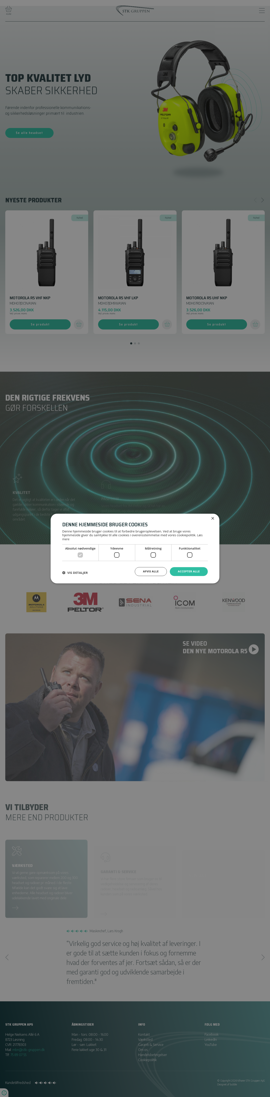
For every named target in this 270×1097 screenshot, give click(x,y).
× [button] (212, 518)
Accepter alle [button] (188, 571)
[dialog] (135, 548)
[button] (75, 572)
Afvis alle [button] (148, 571)
